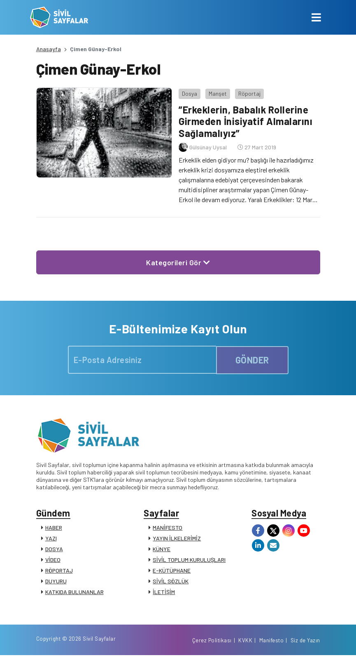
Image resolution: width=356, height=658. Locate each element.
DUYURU (56, 581)
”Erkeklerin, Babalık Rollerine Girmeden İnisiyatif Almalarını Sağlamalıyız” (246, 121)
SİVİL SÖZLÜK (170, 581)
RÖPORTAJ (59, 570)
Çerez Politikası (212, 642)
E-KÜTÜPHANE (172, 570)
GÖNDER (252, 359)
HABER (53, 527)
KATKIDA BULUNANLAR (74, 592)
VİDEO (52, 560)
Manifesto (271, 642)
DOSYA (54, 549)
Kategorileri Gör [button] (178, 261)
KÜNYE (161, 549)
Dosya (189, 92)
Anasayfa (48, 48)
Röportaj (249, 92)
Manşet (217, 92)
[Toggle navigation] (316, 17)
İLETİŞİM (164, 592)
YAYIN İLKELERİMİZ (177, 538)
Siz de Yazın (305, 642)
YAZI (51, 538)
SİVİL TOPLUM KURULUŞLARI (189, 560)
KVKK (245, 642)
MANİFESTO (167, 527)
